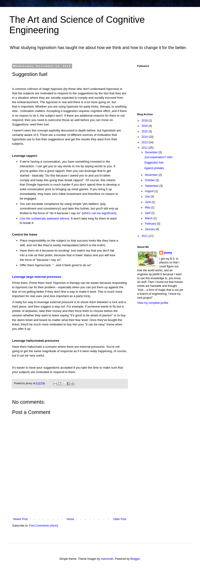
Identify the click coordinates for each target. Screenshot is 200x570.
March (149, 218)
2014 (145, 136)
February (151, 223)
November (152, 175)
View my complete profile (152, 303)
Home (70, 519)
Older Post (119, 519)
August (149, 191)
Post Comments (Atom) (43, 525)
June (148, 202)
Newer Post (20, 519)
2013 (145, 142)
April (148, 213)
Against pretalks (154, 168)
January (150, 229)
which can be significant (99, 213)
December (152, 152)
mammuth (107, 558)
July (148, 196)
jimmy (168, 252)
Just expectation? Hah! (158, 157)
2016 (145, 126)
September (152, 185)
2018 (145, 120)
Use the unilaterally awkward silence (44, 218)
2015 (145, 131)
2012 (145, 147)
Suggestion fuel (153, 162)
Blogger (135, 558)
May (148, 207)
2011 (145, 236)
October (150, 180)
